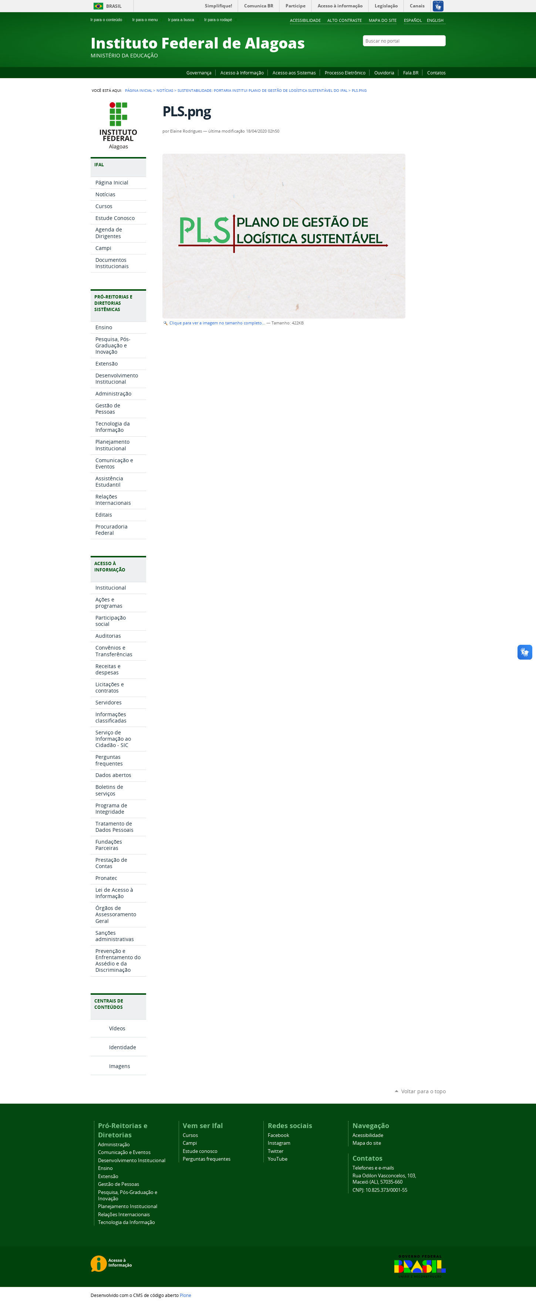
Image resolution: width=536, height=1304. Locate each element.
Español (413, 20)
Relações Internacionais (124, 1214)
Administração (114, 1144)
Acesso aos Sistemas (294, 73)
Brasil (114, 6)
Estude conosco (200, 1151)
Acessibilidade (305, 20)
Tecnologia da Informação (126, 1222)
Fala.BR (410, 73)
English (435, 20)
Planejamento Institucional (127, 1206)
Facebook (405, 55)
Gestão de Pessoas (118, 1184)
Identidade (122, 1047)
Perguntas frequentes (206, 1159)
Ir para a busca (184, 19)
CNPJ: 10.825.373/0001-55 (380, 1190)
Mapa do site (383, 20)
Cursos (190, 1135)
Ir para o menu (148, 19)
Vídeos (117, 1028)
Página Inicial (138, 90)
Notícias (164, 90)
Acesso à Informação (242, 73)
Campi (190, 1143)
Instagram (423, 55)
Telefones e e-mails (373, 1168)
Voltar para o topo (423, 1091)
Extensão (108, 1176)
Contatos (436, 73)
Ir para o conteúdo (109, 19)
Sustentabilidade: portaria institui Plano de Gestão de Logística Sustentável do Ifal (262, 90)
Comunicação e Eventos (124, 1152)
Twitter (432, 55)
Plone (185, 1295)
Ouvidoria (384, 73)
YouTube (414, 55)
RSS (442, 55)
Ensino (105, 1168)
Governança (199, 73)
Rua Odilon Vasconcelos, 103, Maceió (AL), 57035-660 (384, 1179)
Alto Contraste (344, 20)
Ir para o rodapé (221, 19)
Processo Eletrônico (345, 73)
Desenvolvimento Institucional (131, 1160)
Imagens (119, 1066)
